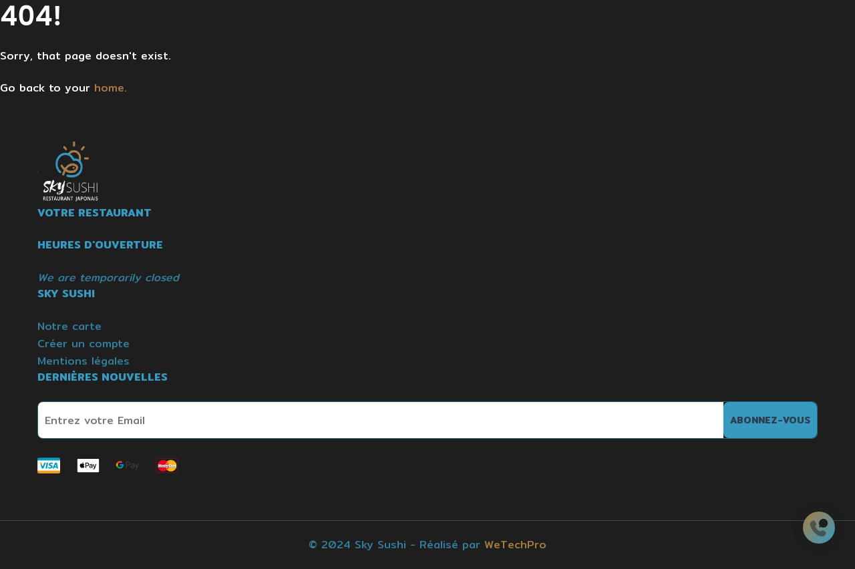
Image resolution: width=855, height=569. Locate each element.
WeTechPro (515, 544)
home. (110, 87)
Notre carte (69, 326)
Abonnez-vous (770, 420)
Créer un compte (83, 343)
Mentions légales (83, 361)
